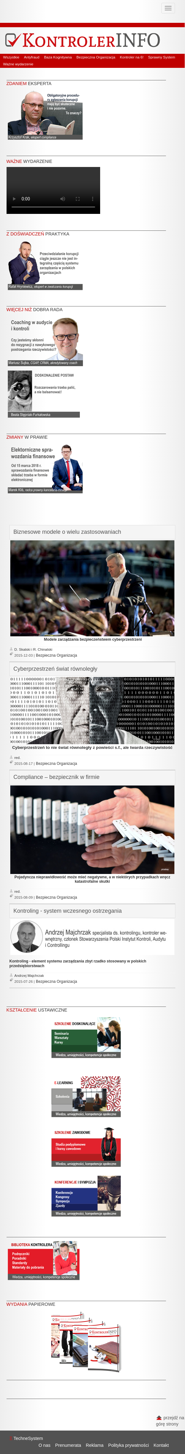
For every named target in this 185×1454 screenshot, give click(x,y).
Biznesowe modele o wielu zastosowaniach (67, 532)
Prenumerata (68, 1445)
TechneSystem (26, 1438)
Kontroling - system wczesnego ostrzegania (67, 911)
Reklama (95, 1445)
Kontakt (161, 1445)
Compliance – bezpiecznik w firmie (56, 777)
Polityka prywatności (128, 1445)
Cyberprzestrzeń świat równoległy (55, 669)
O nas (44, 1445)
